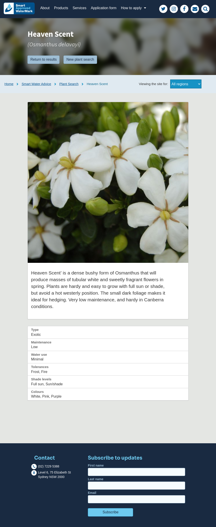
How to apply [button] (134, 8)
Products (61, 8)
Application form (103, 8)
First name (136, 470)
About (45, 8)
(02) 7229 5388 (48, 466)
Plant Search (68, 84)
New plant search (80, 59)
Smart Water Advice (36, 84)
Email (136, 497)
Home (8, 84)
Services (79, 8)
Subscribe (111, 512)
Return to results (43, 59)
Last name (136, 483)
